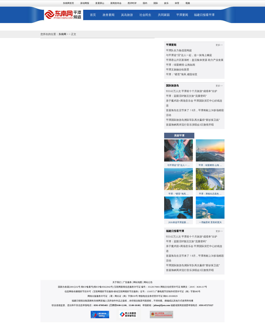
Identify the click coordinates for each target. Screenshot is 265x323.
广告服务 (127, 282)
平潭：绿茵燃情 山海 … (210, 165)
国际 (155, 3)
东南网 (62, 34)
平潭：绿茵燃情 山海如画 (180, 64)
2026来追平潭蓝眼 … (178, 222)
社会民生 (145, 14)
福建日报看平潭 (204, 14)
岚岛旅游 (127, 14)
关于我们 (116, 282)
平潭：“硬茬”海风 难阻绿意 (181, 74)
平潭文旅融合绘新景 (177, 69)
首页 (93, 14)
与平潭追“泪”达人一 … (178, 165)
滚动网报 (84, 3)
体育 (177, 3)
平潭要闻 (182, 14)
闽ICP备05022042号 (103, 287)
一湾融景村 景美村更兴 (210, 222)
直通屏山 (99, 3)
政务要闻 (108, 14)
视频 (188, 3)
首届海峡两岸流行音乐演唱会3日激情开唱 (190, 124)
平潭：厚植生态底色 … (210, 193)
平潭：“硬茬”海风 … (178, 193)
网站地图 (137, 282)
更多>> (219, 45)
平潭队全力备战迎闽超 (179, 50)
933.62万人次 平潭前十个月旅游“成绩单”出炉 (191, 91)
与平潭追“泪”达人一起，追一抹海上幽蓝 (189, 55)
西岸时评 (132, 3)
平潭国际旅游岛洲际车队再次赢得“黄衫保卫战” (193, 120)
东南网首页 (68, 3)
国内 (145, 3)
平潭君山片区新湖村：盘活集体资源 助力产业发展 (194, 60)
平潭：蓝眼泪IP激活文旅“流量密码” (186, 96)
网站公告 (148, 282)
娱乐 (166, 3)
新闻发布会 (115, 3)
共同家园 (164, 14)
